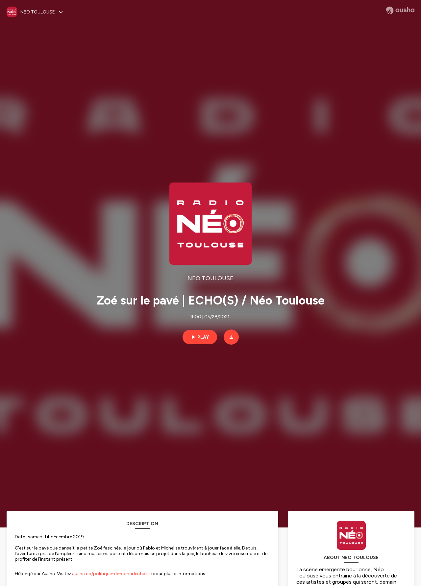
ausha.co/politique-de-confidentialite (112, 573)
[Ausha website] (400, 10)
